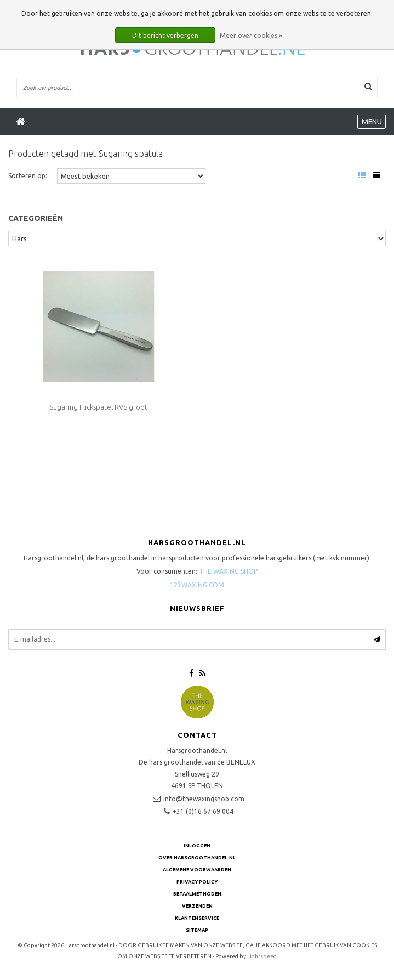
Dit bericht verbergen (165, 35)
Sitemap (197, 930)
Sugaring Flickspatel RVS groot (98, 407)
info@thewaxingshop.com (203, 798)
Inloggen (197, 845)
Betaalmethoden (197, 894)
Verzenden (197, 906)
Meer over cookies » (251, 35)
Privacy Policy (197, 882)
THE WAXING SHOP (228, 571)
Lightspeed (262, 956)
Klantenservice (197, 918)
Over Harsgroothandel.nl (197, 857)
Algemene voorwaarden (197, 870)
